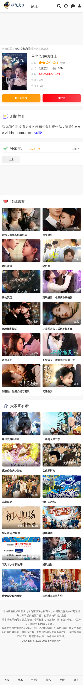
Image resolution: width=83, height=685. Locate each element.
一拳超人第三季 (51, 439)
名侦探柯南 (49, 470)
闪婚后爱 (47, 391)
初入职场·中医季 (11, 533)
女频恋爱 (25, 48)
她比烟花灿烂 (9, 328)
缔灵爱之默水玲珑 (12, 595)
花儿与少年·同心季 (12, 564)
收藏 (61, 98)
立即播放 (21, 98)
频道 (35, 6)
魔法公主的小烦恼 (12, 470)
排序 (76, 148)
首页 (17, 48)
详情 (38, 133)
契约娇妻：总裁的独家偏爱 (57, 297)
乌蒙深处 (7, 501)
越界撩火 (47, 234)
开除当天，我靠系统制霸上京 (59, 360)
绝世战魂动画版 (11, 439)
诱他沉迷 (7, 297)
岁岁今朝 (7, 360)
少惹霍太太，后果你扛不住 (57, 328)
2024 (61, 68)
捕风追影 (47, 564)
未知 (38, 126)
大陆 (53, 68)
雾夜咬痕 (7, 266)
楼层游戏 (47, 533)
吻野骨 (46, 266)
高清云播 (35, 149)
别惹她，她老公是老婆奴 (15, 391)
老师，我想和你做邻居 (14, 234)
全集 (11, 159)
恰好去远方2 (49, 501)
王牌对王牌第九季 (52, 595)
